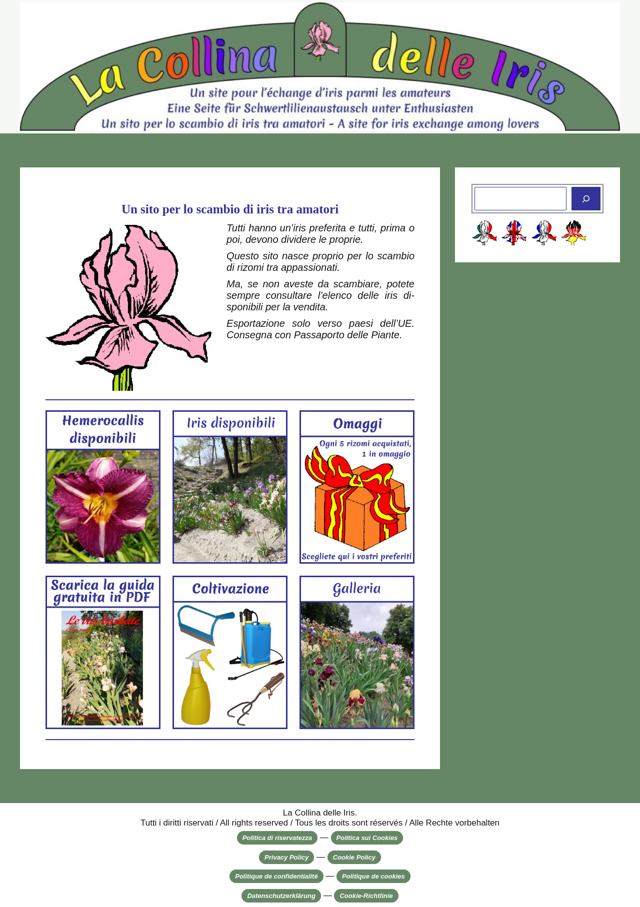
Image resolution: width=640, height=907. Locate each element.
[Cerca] (586, 199)
